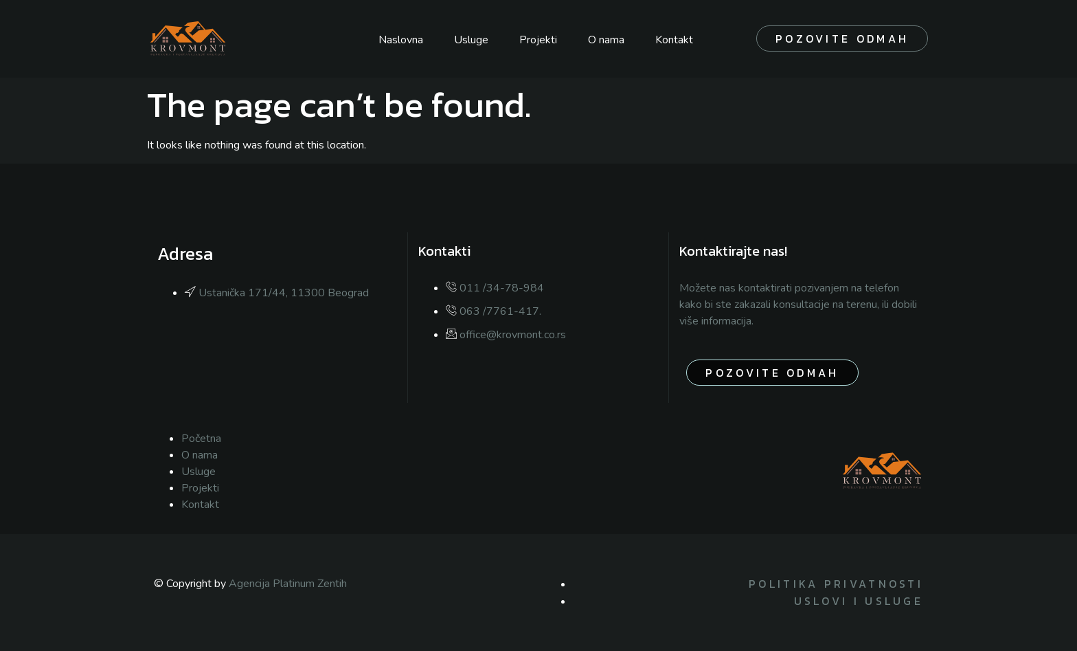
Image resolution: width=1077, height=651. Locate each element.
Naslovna (400, 39)
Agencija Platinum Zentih (288, 583)
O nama (606, 39)
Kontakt (674, 39)
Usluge (471, 39)
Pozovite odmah (842, 38)
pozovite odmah (772, 372)
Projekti (538, 39)
